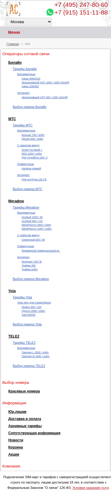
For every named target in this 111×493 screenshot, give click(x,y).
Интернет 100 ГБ (32, 261)
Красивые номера (24, 391)
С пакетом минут (28, 145)
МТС (12, 119)
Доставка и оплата (24, 419)
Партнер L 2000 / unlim (35, 352)
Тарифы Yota (22, 297)
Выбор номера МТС (27, 189)
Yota (12, 291)
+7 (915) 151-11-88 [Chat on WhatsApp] (81, 12)
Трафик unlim (30, 269)
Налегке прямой (31, 168)
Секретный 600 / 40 (33, 239)
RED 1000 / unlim (32, 153)
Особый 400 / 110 (32, 221)
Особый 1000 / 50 (32, 217)
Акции (13, 454)
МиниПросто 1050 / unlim (37, 228)
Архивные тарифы (25, 426)
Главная (13, 44)
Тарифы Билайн (25, 69)
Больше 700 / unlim (33, 134)
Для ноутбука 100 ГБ (34, 179)
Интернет (23, 92)
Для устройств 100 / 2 (35, 157)
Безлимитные (26, 74)
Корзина (15, 447)
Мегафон (16, 201)
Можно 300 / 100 (31, 307)
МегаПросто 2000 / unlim (36, 224)
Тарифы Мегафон (26, 207)
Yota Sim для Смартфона (34, 302)
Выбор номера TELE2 (29, 366)
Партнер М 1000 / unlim (35, 356)
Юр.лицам (17, 412)
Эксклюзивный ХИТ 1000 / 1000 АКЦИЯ (45, 82)
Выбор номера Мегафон (31, 279)
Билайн (15, 63)
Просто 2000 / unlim (33, 310)
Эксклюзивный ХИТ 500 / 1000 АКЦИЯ (45, 97)
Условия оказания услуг (91, 487)
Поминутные (25, 164)
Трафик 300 (29, 265)
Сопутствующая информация (34, 433)
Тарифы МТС (23, 125)
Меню (10, 32)
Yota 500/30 (28, 314)
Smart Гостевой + (32, 149)
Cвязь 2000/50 (30, 86)
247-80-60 (81, 4)
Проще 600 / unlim (32, 138)
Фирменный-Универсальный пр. (41, 250)
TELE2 (13, 336)
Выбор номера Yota (27, 324)
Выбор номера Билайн (29, 107)
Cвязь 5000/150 (31, 78)
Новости (15, 440)
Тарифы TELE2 (24, 342)
